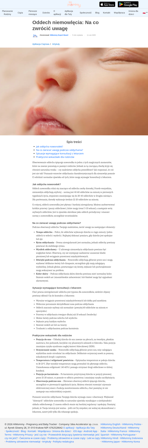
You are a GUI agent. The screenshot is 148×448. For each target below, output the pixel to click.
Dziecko (46, 12)
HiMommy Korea (131, 441)
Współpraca (119, 12)
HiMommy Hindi (109, 438)
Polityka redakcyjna (63, 441)
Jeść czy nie (41, 434)
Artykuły (56, 44)
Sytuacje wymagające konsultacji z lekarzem (60, 153)
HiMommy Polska (131, 424)
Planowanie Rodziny (7, 12)
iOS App (77, 431)
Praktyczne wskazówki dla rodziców (55, 157)
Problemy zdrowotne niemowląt (23, 441)
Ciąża (20, 12)
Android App (90, 431)
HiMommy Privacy (23, 434)
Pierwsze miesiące (33, 12)
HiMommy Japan (111, 441)
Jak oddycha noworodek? (49, 146)
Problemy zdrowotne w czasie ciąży (66, 438)
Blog (97, 12)
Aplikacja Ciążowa (40, 44)
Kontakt (106, 12)
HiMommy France (117, 431)
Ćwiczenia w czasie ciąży (32, 438)
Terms (8, 434)
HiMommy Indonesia (131, 438)
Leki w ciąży (93, 438)
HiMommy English (110, 424)
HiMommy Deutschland (113, 427)
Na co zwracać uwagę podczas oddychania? (59, 150)
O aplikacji (57, 12)
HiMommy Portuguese (123, 434)
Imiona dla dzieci (133, 12)
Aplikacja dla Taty (69, 12)
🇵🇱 (144, 12)
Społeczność (86, 12)
